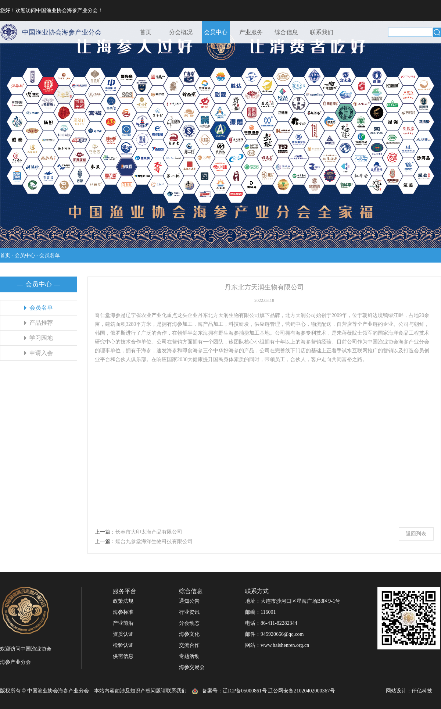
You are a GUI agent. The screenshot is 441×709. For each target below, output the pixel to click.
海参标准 (123, 612)
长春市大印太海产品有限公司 (148, 532)
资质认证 (123, 634)
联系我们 (321, 32)
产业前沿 (123, 623)
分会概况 (181, 32)
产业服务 (251, 32)
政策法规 (123, 601)
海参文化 (189, 634)
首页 (145, 32)
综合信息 (286, 32)
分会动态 (189, 623)
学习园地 (41, 338)
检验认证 (123, 645)
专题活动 (189, 656)
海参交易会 (192, 667)
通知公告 (189, 601)
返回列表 (416, 534)
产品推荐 (41, 323)
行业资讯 (189, 612)
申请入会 (41, 353)
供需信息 (123, 656)
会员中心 (215, 32)
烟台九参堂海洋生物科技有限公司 (154, 541)
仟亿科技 (422, 691)
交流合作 (189, 645)
